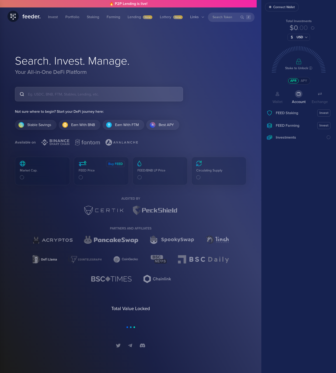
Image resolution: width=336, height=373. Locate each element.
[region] (298, 188)
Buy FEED (115, 163)
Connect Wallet (282, 7)
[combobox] (99, 94)
